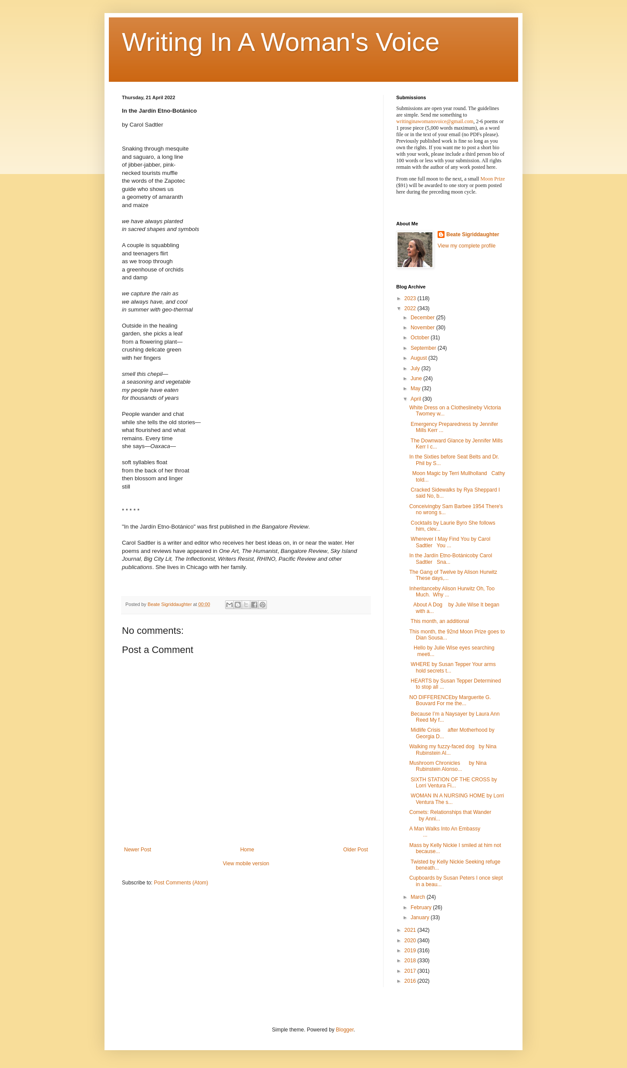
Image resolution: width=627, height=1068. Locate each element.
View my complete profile (467, 246)
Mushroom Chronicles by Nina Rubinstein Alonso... (447, 766)
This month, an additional (439, 621)
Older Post (355, 850)
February (422, 907)
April (416, 399)
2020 (411, 940)
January (421, 917)
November (423, 328)
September (424, 348)
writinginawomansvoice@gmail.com (434, 121)
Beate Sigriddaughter (472, 234)
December (423, 318)
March (419, 897)
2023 (411, 298)
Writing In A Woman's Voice (281, 42)
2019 (411, 950)
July (416, 368)
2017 (411, 971)
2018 (411, 961)
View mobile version (246, 863)
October (421, 338)
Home (247, 850)
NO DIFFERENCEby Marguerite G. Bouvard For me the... (450, 700)
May (416, 388)
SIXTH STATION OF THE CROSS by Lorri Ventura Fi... (453, 783)
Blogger (345, 1030)
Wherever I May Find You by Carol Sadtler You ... (449, 542)
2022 (411, 308)
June (417, 378)
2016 (411, 981)
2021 (411, 930)
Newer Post (137, 850)
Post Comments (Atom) (181, 883)
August (419, 358)
